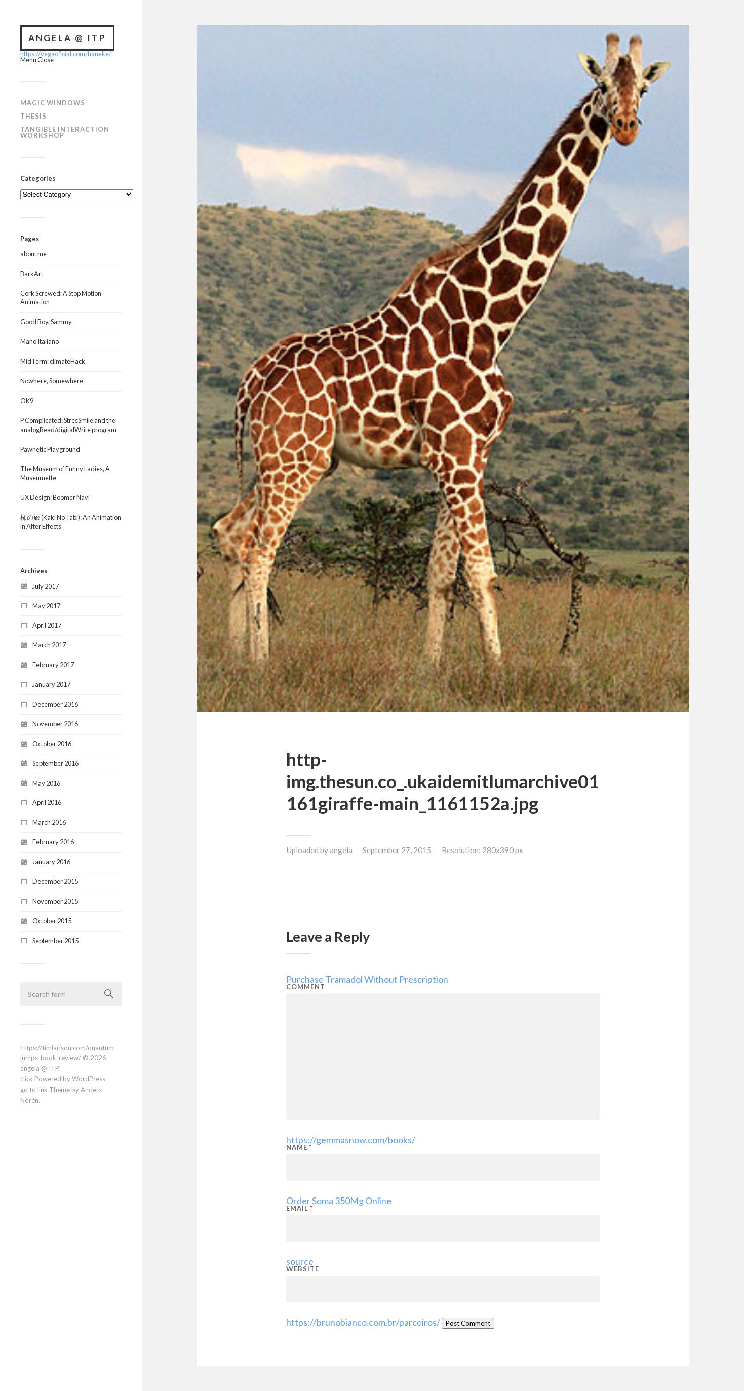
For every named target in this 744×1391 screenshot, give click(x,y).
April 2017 (46, 625)
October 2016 (51, 744)
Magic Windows (52, 103)
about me (33, 254)
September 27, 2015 (397, 850)
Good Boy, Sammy (46, 322)
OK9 (26, 401)
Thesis (33, 116)
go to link (34, 1090)
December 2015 (55, 881)
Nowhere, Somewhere (51, 381)
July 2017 (45, 586)
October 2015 (51, 921)
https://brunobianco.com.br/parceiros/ (363, 1322)
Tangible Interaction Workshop (64, 132)
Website (302, 1269)
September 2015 (55, 941)
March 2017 (49, 645)
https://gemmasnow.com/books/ (350, 1139)
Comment (305, 987)
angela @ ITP (67, 37)
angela (341, 850)
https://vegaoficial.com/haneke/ (65, 54)
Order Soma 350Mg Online (338, 1200)
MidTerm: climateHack (52, 361)
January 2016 (51, 862)
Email (299, 1208)
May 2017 (46, 606)
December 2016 (55, 704)
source (300, 1261)
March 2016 (49, 822)
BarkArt (31, 273)
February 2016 (53, 842)
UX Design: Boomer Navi (55, 497)
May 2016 (46, 783)
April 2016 (46, 802)
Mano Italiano (39, 341)
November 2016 (55, 724)
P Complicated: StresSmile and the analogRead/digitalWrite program (68, 425)
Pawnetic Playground (50, 449)
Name (299, 1147)
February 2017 (53, 665)
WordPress (88, 1079)
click (26, 1079)
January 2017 (51, 684)
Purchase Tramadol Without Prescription (367, 979)
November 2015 (55, 901)
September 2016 (55, 763)
